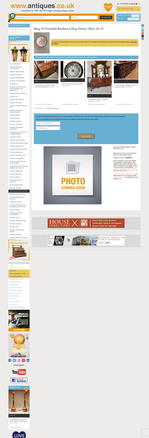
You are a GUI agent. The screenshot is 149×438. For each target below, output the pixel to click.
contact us (14, 304)
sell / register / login (125, 9)
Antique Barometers (17, 78)
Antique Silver (15, 217)
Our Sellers (14, 285)
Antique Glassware (16, 158)
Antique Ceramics (16, 124)
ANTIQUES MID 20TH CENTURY (16, 181)
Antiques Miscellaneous (18, 191)
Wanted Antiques (16, 282)
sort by (120, 18)
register (13, 271)
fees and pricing (15, 293)
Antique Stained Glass (17, 155)
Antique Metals (15, 177)
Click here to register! (18, 29)
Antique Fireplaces (16, 146)
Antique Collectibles (17, 140)
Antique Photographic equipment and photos (18, 206)
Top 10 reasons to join (18, 273)
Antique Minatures (16, 185)
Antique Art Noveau (17, 99)
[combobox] (84, 17)
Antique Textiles (15, 224)
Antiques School (16, 276)
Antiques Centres (16, 290)
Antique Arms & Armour (18, 93)
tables (124, 169)
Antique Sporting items (18, 220)
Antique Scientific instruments (16, 213)
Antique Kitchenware (17, 81)
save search (86, 136)
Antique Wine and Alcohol (19, 237)
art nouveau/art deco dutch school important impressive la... (19, 421)
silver (120, 169)
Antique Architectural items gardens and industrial (18, 88)
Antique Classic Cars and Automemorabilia (19, 133)
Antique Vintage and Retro (17, 230)
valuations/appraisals (18, 307)
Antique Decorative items (19, 143)
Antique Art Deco (16, 102)
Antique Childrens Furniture (16, 128)
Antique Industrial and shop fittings (18, 162)
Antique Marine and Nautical (16, 198)
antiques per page (124, 15)
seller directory (16, 287)
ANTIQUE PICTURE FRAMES (18, 149)
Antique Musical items (17, 194)
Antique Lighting (15, 174)
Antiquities (13, 84)
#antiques (19, 365)
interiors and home (132, 170)
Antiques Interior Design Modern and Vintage (19, 167)
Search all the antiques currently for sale (124, 174)
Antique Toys (14, 227)
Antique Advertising (17, 71)
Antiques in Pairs (16, 202)
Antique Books (15, 115)
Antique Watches (16, 234)
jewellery (134, 169)
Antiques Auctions (16, 268)
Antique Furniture (16, 152)
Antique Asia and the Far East (18, 106)
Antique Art (14, 96)
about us (13, 299)
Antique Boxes (15, 118)
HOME (11, 265)
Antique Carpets (15, 121)
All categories (15, 64)
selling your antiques (119, 177)
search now (106, 17)
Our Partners (14, 296)
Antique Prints (15, 210)
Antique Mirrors (15, 188)
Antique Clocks (15, 137)
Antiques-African (16, 75)
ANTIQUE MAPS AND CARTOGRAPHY (16, 67)
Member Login (14, 32)
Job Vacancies (15, 301)
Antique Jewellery (16, 171)
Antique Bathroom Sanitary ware (16, 111)
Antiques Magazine (16, 279)
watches (128, 169)
